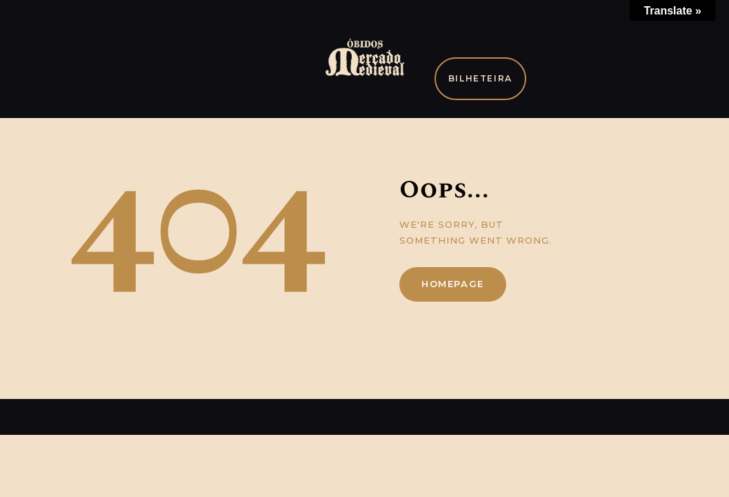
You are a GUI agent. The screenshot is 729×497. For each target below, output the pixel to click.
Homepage (452, 283)
